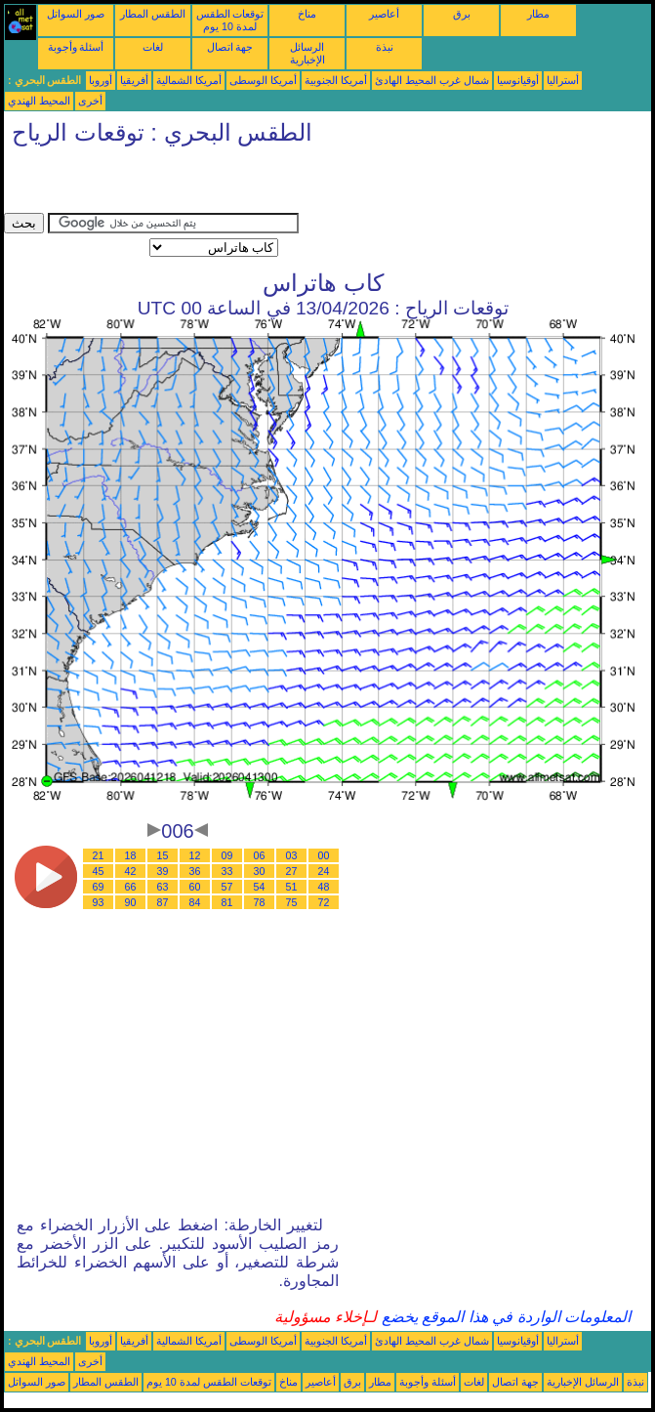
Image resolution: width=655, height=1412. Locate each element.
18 (131, 855)
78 (260, 902)
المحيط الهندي (39, 100)
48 (324, 887)
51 (292, 887)
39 (163, 871)
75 (292, 902)
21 (98, 855)
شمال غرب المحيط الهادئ (432, 80)
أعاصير (384, 14)
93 (98, 902)
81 (227, 902)
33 (227, 871)
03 (292, 855)
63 (163, 887)
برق (462, 14)
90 (131, 902)
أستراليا (563, 80)
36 (195, 871)
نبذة (384, 47)
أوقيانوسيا (518, 80)
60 (195, 887)
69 (98, 887)
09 (227, 855)
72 (324, 902)
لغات (153, 47)
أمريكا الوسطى (263, 80)
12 (195, 855)
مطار (538, 14)
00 (324, 855)
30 (260, 871)
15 (163, 855)
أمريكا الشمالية (189, 80)
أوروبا (100, 80)
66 (131, 887)
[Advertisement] (232, 183)
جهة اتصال (230, 47)
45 (98, 871)
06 (260, 855)
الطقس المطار (152, 14)
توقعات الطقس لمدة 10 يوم (230, 20)
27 (292, 871)
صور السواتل (75, 14)
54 (260, 887)
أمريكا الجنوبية (336, 80)
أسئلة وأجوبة (76, 47)
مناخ (307, 14)
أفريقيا (134, 80)
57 (227, 887)
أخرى (90, 100)
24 (324, 871)
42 (131, 871)
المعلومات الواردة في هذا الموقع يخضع (504, 1316)
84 (195, 902)
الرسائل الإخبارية (307, 53)
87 (163, 902)
